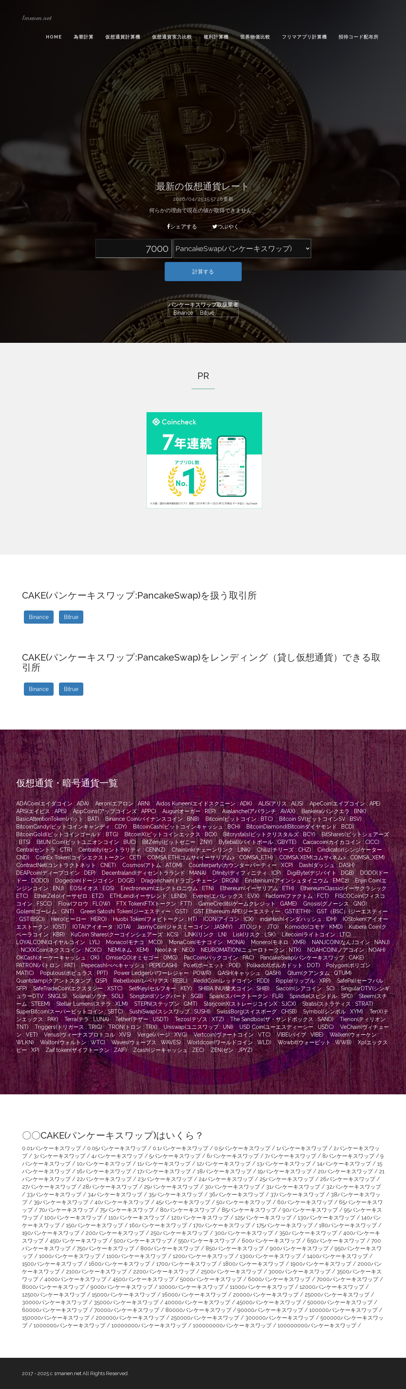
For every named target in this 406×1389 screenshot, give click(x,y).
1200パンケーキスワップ (203, 1256)
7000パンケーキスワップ (347, 1279)
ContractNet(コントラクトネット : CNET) (66, 865)
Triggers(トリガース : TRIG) (68, 1027)
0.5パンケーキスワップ (242, 1148)
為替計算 (84, 37)
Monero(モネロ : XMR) (278, 942)
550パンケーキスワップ (207, 1241)
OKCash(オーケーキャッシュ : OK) (57, 958)
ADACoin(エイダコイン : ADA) (52, 803)
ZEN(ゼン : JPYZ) (232, 1050)
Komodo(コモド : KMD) (314, 927)
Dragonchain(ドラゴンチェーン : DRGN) (190, 880)
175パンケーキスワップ (284, 1225)
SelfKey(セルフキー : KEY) (160, 988)
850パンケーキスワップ (235, 1248)
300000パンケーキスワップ (279, 1318)
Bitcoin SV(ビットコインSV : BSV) (320, 819)
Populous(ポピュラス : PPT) (74, 973)
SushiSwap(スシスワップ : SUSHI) (170, 1011)
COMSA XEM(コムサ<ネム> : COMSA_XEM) (332, 857)
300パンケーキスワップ (243, 1233)
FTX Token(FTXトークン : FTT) (154, 904)
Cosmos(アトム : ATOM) (152, 865)
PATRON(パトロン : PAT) (45, 965)
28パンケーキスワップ (110, 1187)
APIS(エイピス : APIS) (41, 811)
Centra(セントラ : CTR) (44, 850)
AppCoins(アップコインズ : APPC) (114, 811)
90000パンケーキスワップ (270, 1310)
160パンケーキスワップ (158, 1225)
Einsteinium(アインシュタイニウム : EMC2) (297, 880)
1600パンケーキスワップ (119, 1264)
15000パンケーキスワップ (124, 1295)
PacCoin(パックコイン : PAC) (219, 958)
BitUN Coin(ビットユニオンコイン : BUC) (86, 842)
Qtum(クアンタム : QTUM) (319, 973)
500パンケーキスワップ (143, 1241)
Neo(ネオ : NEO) (175, 950)
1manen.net (36, 17)
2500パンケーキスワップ (231, 1271)
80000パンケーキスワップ (198, 1310)
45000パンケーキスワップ (268, 1302)
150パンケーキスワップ (94, 1225)
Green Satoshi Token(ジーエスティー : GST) (133, 911)
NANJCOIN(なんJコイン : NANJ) (351, 942)
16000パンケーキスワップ (194, 1295)
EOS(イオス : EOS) (92, 888)
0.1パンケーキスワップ (180, 1148)
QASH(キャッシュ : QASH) (249, 973)
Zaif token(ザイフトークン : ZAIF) (86, 1050)
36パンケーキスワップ (236, 1194)
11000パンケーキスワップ (261, 1287)
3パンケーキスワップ (59, 1156)
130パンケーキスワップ (326, 1218)
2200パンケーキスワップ (164, 1271)
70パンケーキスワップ (66, 1210)
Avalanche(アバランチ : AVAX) (258, 811)
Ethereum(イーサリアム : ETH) (257, 888)
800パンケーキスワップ (169, 1248)
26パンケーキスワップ (347, 1179)
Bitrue (204, 313)
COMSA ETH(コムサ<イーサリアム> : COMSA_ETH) (210, 857)
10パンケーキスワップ (104, 1164)
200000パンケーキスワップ (130, 1318)
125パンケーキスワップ (263, 1218)
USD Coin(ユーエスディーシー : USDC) (286, 1027)
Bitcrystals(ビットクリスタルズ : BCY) (269, 834)
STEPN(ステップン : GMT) (165, 1004)
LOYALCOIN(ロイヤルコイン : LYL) (58, 942)
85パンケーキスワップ (249, 1210)
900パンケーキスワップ (299, 1248)
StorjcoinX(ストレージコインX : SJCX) (250, 1004)
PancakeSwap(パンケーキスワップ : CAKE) (312, 958)
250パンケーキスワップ (179, 1233)
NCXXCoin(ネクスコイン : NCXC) (61, 950)
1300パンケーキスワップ (270, 1256)
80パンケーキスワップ (188, 1210)
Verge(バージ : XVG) (162, 1035)
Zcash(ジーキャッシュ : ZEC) (168, 1050)
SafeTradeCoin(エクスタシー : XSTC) (78, 988)
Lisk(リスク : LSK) (254, 934)
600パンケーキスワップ (271, 1241)
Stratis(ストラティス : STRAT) (337, 1004)
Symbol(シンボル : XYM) (333, 1011)
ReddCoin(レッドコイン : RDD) (232, 981)
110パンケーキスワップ (136, 1218)
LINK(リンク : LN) (206, 934)
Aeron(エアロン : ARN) (122, 803)
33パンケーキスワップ (54, 1194)
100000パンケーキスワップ (343, 1310)
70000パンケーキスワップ (126, 1310)
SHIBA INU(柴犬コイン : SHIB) (234, 988)
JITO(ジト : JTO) (259, 927)
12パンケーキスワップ (224, 1164)
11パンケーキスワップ (163, 1164)
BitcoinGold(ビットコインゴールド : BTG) (67, 834)
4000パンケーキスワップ (75, 1279)
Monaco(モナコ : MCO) (134, 942)
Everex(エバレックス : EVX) (226, 896)
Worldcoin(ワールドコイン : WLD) (229, 1042)
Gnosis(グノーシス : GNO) (335, 904)
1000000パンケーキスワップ (69, 1325)
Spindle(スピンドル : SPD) (321, 996)
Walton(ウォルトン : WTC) (72, 1042)
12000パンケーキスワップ (332, 1287)
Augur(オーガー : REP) (189, 811)
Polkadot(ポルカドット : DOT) (283, 965)
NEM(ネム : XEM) (128, 950)
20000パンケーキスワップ (265, 1295)
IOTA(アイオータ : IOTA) (101, 927)
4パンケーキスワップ (117, 1156)
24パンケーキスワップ (226, 1179)
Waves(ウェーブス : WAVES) (146, 1042)
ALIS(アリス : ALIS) (280, 803)
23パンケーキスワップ (165, 1179)
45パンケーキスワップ (183, 1202)
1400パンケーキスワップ (337, 1256)
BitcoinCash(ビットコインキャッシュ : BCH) (186, 827)
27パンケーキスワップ (49, 1187)
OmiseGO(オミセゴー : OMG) (142, 958)
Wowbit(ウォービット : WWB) (315, 1042)
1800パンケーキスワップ (253, 1264)
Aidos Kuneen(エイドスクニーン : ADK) (204, 803)
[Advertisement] (203, 112)
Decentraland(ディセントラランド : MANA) (154, 873)
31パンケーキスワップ (293, 1187)
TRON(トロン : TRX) (132, 1027)
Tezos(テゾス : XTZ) (199, 1019)
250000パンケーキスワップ (205, 1318)
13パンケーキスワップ (284, 1164)
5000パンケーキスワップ (211, 1279)
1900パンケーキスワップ (320, 1264)
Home (54, 37)
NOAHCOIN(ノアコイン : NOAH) (346, 950)
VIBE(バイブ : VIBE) (300, 1035)
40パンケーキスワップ (122, 1202)
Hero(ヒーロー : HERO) (79, 919)
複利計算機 (216, 37)
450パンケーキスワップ (79, 1241)
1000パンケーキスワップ (69, 1256)
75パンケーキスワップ (127, 1210)
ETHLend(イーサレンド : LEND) (148, 896)
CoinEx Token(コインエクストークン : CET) (88, 857)
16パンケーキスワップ (104, 1171)
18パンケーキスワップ (224, 1171)
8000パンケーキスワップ (53, 1287)
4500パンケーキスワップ (143, 1279)
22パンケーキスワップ (104, 1179)
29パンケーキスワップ (171, 1187)
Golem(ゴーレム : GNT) (45, 911)
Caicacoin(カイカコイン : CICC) (341, 842)
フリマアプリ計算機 (304, 37)
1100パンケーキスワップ (136, 1256)
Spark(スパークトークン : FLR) (246, 996)
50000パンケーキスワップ (339, 1302)
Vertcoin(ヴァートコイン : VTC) (232, 1035)
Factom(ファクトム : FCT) (297, 896)
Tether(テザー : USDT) (141, 1019)
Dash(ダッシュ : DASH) (327, 865)
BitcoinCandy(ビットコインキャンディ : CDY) (71, 827)
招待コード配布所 (359, 37)
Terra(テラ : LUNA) (86, 1019)
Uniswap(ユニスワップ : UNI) (198, 1027)
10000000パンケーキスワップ (149, 1325)
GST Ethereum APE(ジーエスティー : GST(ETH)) (252, 911)
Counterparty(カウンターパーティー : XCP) (241, 865)
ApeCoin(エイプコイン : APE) (345, 803)
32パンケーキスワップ (353, 1187)
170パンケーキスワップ (221, 1225)
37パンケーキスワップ (297, 1194)
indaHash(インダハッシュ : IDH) (298, 919)
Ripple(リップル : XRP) (303, 981)
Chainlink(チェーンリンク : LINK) (211, 850)
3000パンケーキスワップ (299, 1271)
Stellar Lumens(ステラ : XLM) (92, 1004)
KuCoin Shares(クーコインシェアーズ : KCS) (125, 934)
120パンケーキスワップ (200, 1218)
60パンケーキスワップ (305, 1202)
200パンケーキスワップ (115, 1233)
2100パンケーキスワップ (96, 1271)
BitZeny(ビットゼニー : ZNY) (177, 842)
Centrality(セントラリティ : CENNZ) (121, 850)
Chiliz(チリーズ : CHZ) (284, 850)
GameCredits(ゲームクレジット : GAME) (247, 904)
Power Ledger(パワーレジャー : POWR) (162, 973)
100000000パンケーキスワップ (232, 1325)
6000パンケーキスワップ (279, 1279)
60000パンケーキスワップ (55, 1310)
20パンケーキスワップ (345, 1171)
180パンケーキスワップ (348, 1225)
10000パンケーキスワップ (191, 1287)
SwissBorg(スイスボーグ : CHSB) (257, 1011)
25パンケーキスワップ (286, 1179)
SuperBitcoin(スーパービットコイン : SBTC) (69, 1011)
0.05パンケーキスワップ (117, 1148)
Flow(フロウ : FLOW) (84, 904)
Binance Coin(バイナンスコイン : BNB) (152, 819)
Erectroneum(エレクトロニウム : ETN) (167, 888)
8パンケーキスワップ (348, 1156)
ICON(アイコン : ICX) (228, 919)
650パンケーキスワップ (336, 1241)
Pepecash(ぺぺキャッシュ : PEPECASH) (129, 965)
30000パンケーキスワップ (55, 1302)
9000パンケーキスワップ (122, 1287)
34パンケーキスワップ (115, 1194)
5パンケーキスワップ (174, 1156)
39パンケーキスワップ (61, 1202)
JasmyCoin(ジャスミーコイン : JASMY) (184, 927)
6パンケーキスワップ (233, 1156)
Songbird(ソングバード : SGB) (166, 996)
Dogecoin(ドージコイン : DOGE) (95, 880)
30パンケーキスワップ (232, 1187)
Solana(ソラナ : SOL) (98, 996)
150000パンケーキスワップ (55, 1318)
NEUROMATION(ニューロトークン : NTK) (251, 950)
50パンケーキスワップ (243, 1202)
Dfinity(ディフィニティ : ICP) (246, 873)
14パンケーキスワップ (344, 1164)
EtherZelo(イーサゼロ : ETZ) (69, 896)
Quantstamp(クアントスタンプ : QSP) (61, 981)
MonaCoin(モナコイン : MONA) (207, 942)
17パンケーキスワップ (164, 1171)
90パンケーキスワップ (310, 1210)
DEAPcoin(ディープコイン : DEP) (56, 873)
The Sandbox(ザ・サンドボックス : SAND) (282, 1019)
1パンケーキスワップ (301, 1148)
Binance (181, 313)
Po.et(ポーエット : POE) (212, 965)
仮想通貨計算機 (122, 37)
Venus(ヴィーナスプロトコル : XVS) (87, 1035)
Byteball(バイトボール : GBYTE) (257, 842)
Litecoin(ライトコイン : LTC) (316, 934)
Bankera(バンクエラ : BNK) (334, 811)
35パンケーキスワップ (175, 1194)
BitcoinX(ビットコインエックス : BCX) (171, 834)
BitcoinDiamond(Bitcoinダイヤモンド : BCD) (300, 827)
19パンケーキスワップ (285, 1171)
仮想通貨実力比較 (172, 37)
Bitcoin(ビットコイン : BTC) (239, 819)
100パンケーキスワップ (73, 1218)
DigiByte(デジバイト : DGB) (320, 873)
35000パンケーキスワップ (126, 1302)
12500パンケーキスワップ (54, 1295)
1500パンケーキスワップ (52, 1264)
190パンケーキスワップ (50, 1233)
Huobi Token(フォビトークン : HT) (155, 919)
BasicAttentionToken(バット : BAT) (57, 819)
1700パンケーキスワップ (186, 1264)
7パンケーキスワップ (290, 1156)
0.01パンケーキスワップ (51, 1148)
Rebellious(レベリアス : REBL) (150, 981)
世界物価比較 (255, 37)
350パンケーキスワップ (308, 1233)
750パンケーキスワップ (105, 1248)
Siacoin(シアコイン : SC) (305, 988)
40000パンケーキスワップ (197, 1302)
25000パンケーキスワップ (337, 1295)
